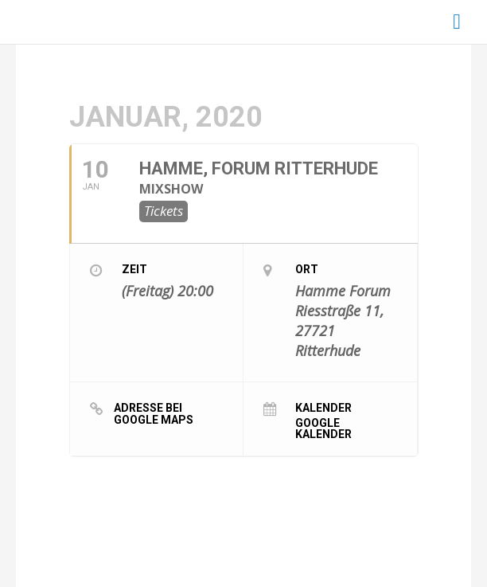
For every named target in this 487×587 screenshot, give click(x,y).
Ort (306, 269)
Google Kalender (323, 428)
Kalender (323, 407)
